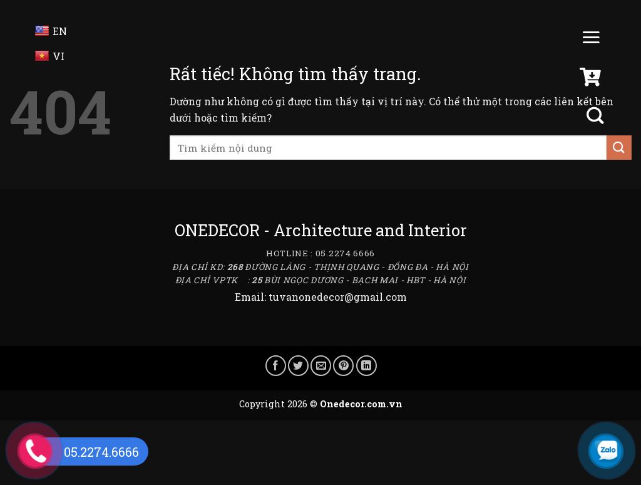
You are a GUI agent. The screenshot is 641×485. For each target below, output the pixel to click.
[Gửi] (619, 147)
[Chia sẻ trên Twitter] (298, 365)
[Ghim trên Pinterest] (343, 365)
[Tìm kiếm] (597, 115)
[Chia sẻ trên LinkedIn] (366, 365)
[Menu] (591, 40)
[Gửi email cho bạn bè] (320, 365)
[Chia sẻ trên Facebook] (275, 365)
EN (51, 31)
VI (49, 56)
